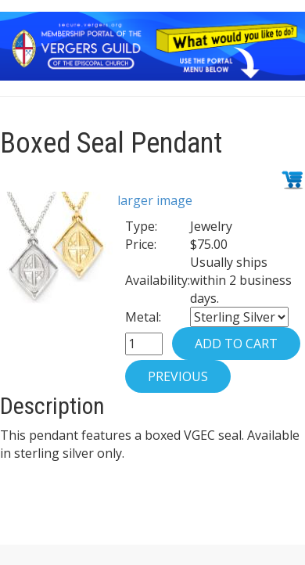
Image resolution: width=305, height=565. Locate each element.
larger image (154, 200)
